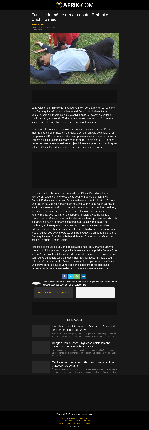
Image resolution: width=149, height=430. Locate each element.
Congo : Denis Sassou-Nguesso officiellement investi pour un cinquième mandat (81, 344)
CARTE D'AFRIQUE (68, 418)
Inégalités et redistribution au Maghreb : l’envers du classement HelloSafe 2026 (84, 328)
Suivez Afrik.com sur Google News (53, 293)
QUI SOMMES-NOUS (66, 421)
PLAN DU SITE (82, 418)
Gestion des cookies (83, 423)
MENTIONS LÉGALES (82, 421)
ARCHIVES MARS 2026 (67, 423)
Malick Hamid (38, 24)
